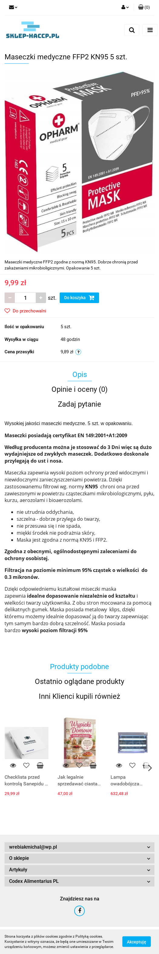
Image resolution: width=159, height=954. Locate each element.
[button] (144, 7)
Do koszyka (79, 298)
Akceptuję (136, 941)
